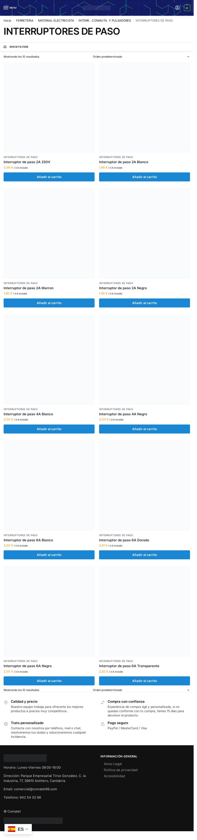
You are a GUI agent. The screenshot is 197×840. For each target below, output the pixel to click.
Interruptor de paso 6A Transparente (129, 666)
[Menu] (10, 8)
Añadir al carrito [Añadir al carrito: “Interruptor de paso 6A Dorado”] (144, 555)
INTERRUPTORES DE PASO (21, 157)
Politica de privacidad (121, 770)
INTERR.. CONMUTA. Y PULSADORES (105, 20)
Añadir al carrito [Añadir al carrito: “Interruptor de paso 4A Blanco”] (49, 429)
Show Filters (15, 47)
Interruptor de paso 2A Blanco (123, 162)
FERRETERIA (24, 20)
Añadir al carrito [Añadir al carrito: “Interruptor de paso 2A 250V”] (49, 177)
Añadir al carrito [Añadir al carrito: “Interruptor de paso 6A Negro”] (49, 681)
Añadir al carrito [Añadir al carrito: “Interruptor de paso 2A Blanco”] (144, 177)
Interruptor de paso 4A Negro (123, 414)
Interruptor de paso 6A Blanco (28, 540)
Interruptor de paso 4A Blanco (28, 414)
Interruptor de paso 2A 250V (27, 162)
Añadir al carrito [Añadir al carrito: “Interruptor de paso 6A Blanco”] (49, 555)
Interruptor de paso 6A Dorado (124, 540)
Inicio (7, 20)
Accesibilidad (114, 776)
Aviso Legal (113, 764)
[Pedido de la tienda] (141, 57)
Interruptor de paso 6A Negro (28, 666)
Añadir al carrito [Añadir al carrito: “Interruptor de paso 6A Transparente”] (144, 681)
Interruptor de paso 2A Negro (123, 288)
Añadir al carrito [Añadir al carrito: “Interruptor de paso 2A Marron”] (49, 303)
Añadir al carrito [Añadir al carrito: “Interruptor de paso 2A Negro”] (144, 303)
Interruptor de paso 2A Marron (28, 288)
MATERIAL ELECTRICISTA (56, 20)
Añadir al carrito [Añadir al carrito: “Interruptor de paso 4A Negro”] (144, 429)
